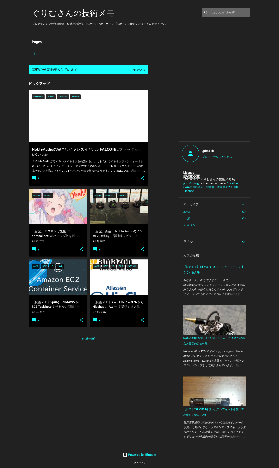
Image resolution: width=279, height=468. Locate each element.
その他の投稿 (88, 338)
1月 (188, 218)
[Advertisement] (215, 109)
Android (65, 53)
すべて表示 (139, 70)
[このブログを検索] (230, 12)
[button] (142, 178)
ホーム (39, 53)
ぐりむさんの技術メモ (73, 12)
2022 (186, 212)
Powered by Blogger (139, 454)
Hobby (113, 53)
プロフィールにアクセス (217, 156)
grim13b (208, 151)
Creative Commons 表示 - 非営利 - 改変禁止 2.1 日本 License (210, 187)
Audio (91, 53)
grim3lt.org (191, 183)
